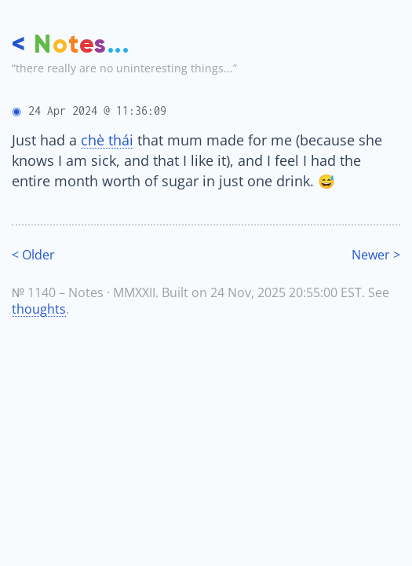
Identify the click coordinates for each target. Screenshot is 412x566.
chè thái (107, 139)
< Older (33, 254)
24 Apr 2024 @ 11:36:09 (97, 110)
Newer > (376, 254)
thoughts (39, 309)
